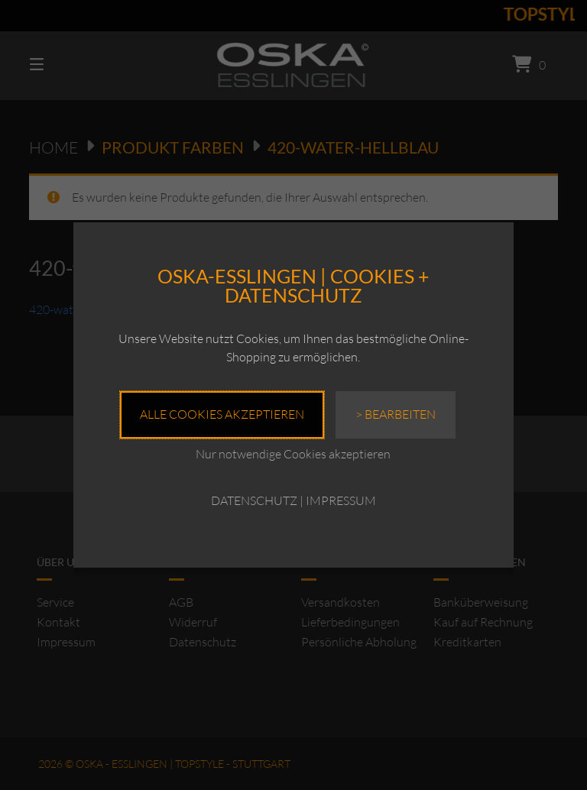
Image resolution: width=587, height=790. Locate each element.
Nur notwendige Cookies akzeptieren (293, 453)
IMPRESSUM (341, 500)
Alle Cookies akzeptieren (222, 414)
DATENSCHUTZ (254, 500)
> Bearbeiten (395, 414)
